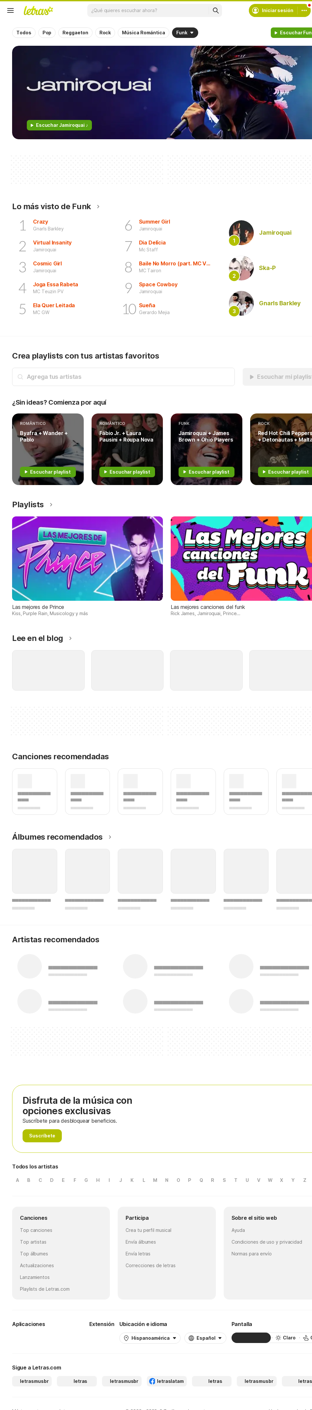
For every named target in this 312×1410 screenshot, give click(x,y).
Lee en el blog (37, 638)
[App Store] (68, 1338)
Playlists (28, 504)
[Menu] (10, 10)
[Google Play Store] (29, 1338)
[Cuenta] (304, 10)
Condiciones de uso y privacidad (267, 1242)
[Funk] (206, 449)
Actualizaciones (37, 1265)
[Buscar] (215, 10)
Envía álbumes (141, 1242)
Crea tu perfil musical (148, 1230)
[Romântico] (48, 449)
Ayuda (238, 1230)
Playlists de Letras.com (45, 1289)
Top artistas (33, 1242)
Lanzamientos (35, 1277)
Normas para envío (252, 1253)
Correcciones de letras (150, 1265)
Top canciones (36, 1230)
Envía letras (138, 1253)
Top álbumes (34, 1253)
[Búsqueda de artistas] (128, 377)
